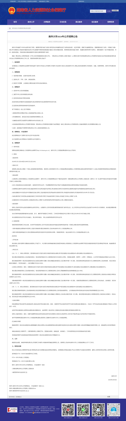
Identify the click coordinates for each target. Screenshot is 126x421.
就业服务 (79, 22)
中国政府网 (13, 1)
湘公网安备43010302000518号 (40, 412)
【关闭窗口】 (18, 396)
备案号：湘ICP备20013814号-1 (27, 410)
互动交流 (63, 22)
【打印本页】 (11, 396)
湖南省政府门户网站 (44, 1)
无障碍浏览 (81, 1)
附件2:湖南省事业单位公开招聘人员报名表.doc (22, 388)
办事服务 (47, 22)
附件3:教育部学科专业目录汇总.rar (19, 391)
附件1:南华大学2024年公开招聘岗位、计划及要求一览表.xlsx (26, 386)
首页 (15, 22)
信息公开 (16, 28)
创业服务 (95, 22)
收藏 (108, 396)
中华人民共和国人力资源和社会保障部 (27, 1)
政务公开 (31, 22)
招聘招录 (110, 22)
